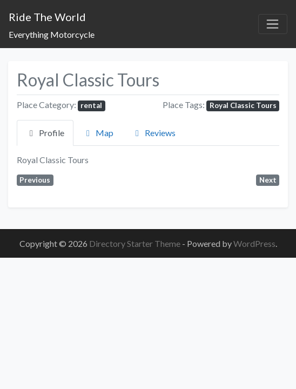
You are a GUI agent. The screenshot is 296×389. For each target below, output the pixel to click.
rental (91, 105)
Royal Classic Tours (243, 105)
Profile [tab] (45, 133)
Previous (34, 180)
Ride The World (47, 16)
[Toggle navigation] (272, 24)
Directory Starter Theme (135, 243)
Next (268, 180)
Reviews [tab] (154, 133)
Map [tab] (98, 133)
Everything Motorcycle (52, 34)
